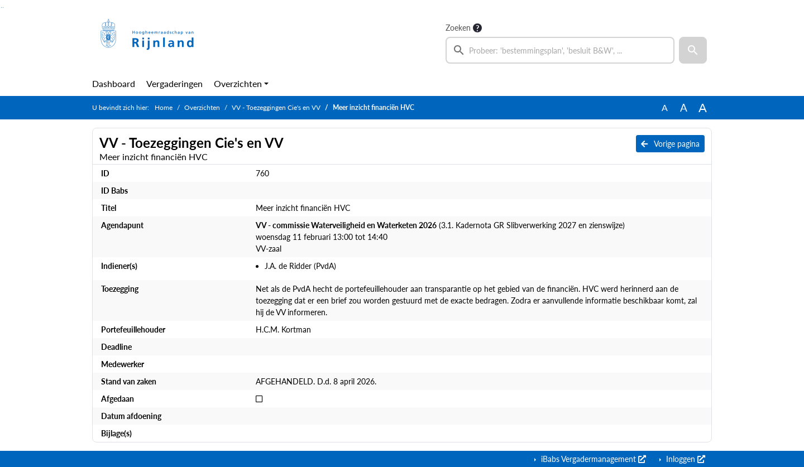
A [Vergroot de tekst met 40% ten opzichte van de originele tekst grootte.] (702, 107)
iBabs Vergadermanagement (592, 459)
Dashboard (113, 83)
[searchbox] (560, 50)
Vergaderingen (174, 83)
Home (164, 107)
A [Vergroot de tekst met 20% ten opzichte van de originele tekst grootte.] (683, 107)
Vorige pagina (670, 143)
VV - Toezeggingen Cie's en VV (276, 107)
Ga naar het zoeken (1, 7)
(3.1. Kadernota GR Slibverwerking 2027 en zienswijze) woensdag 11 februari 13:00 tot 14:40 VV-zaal (440, 236)
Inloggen (684, 459)
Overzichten (238, 83)
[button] (693, 50)
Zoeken (458, 27)
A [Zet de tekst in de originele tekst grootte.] (665, 107)
